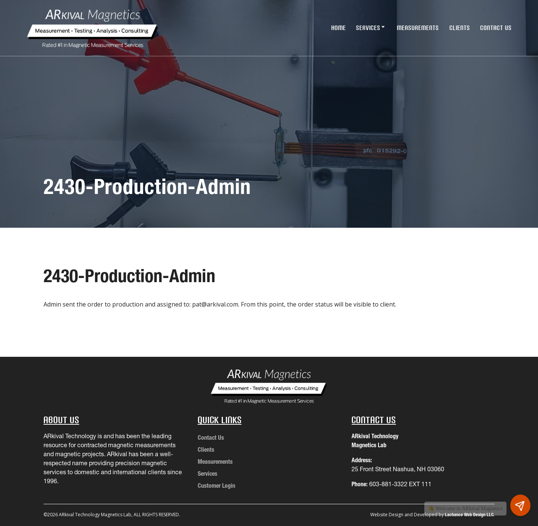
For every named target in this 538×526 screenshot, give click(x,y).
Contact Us (496, 27)
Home (338, 27)
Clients (459, 27)
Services (368, 27)
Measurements (418, 27)
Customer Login (216, 485)
